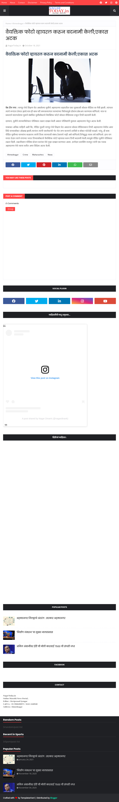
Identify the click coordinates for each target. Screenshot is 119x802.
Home (4, 2)
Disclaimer (32, 2)
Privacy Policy (46, 2)
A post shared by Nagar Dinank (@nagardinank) (45, 418)
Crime (25, 154)
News (50, 154)
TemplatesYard (28, 797)
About (12, 2)
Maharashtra (38, 154)
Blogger (53, 797)
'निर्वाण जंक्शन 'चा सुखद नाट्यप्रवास (35, 632)
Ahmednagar (18, 23)
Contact (21, 2)
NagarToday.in (14, 45)
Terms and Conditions (64, 2)
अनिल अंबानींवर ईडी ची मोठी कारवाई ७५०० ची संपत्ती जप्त (46, 646)
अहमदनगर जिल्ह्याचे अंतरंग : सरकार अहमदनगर (41, 618)
